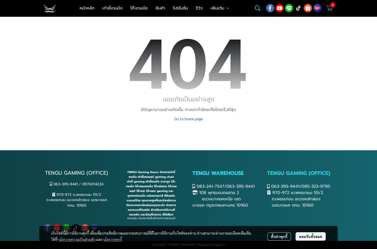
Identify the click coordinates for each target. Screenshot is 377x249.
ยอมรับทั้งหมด (310, 236)
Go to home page (188, 118)
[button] (257, 8)
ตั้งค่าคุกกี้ (279, 236)
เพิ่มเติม (220, 8)
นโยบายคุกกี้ (112, 239)
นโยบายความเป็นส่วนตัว (76, 239)
